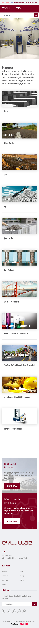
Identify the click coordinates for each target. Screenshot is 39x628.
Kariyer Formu (12, 486)
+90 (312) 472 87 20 (31, 2)
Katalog (22, 576)
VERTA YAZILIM (23, 624)
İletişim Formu (12, 521)
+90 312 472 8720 (7, 555)
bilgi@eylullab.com (19, 2)
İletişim (22, 580)
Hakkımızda (5, 576)
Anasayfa (4, 571)
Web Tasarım (14, 624)
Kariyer (21, 571)
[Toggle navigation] (35, 9)
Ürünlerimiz (5, 580)
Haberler (4, 584)
